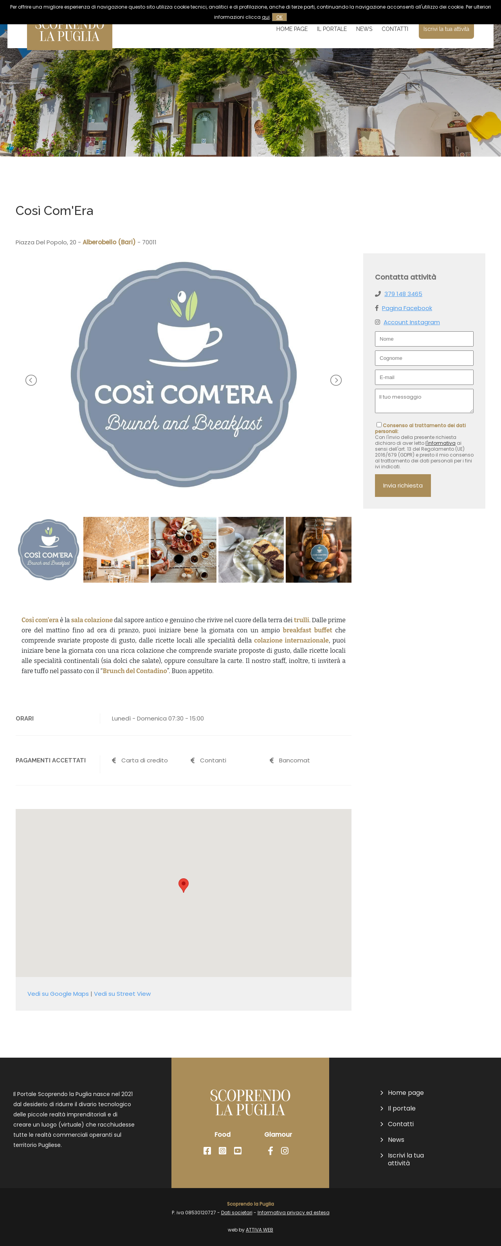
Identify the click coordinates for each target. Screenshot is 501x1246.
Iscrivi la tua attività (446, 29)
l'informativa (440, 443)
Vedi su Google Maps (58, 994)
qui (266, 17)
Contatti (395, 29)
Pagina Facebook (407, 308)
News (364, 29)
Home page (292, 29)
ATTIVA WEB (259, 1229)
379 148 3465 (403, 294)
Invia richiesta (403, 485)
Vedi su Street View (122, 994)
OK (279, 17)
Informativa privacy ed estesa (294, 1212)
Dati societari (236, 1212)
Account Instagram (412, 322)
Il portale (332, 29)
